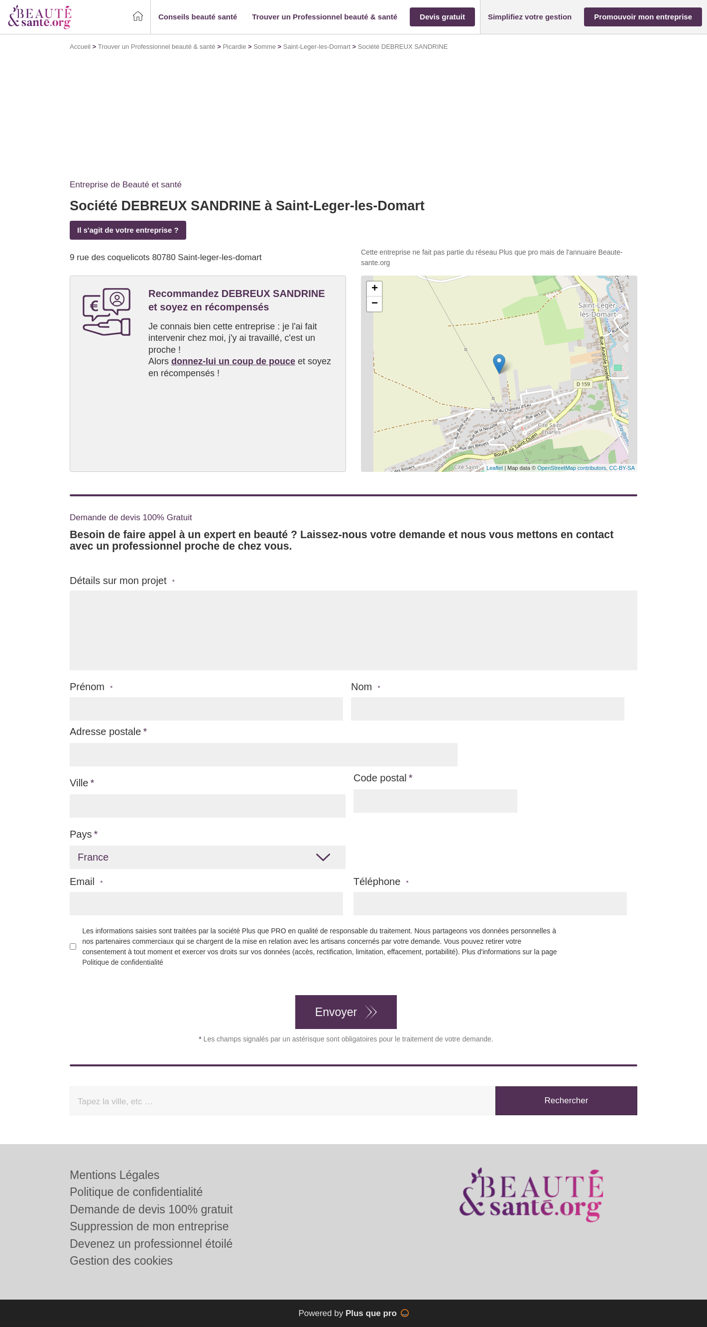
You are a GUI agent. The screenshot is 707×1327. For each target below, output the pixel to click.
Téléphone (381, 881)
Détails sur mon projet (122, 581)
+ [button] (374, 289)
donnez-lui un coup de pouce (233, 361)
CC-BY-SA (622, 468)
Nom (365, 687)
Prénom (91, 687)
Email (86, 881)
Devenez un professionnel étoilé (151, 1243)
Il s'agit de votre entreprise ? (128, 230)
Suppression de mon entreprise (149, 1226)
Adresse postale (105, 731)
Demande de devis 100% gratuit (151, 1209)
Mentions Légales (114, 1175)
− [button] (374, 303)
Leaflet (494, 468)
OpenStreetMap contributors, (573, 468)
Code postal (380, 777)
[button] (197, 17)
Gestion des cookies (121, 1260)
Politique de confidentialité (122, 962)
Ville (79, 782)
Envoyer (336, 1012)
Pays (81, 834)
